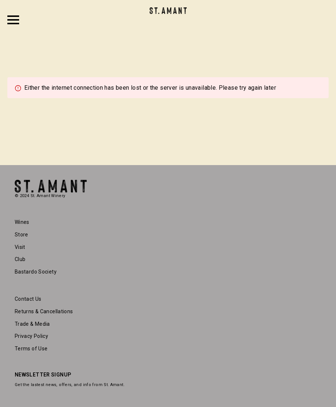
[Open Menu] (13, 20)
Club (20, 259)
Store (21, 235)
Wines (22, 222)
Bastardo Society (36, 272)
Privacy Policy (31, 336)
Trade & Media (32, 324)
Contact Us (28, 299)
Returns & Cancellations (44, 311)
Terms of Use (31, 348)
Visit (20, 247)
